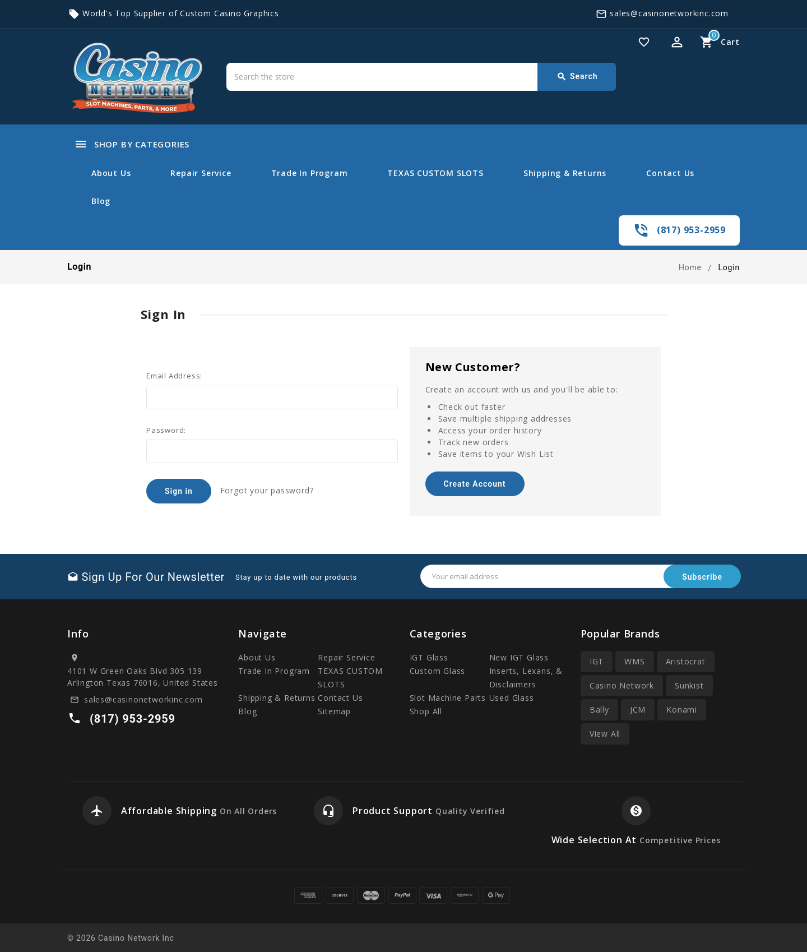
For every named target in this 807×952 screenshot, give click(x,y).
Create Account (474, 483)
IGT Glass (429, 657)
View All (605, 733)
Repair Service (200, 173)
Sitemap (334, 711)
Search (577, 76)
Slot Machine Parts (448, 697)
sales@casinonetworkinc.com (669, 13)
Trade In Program (309, 173)
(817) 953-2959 (691, 230)
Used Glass (511, 697)
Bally (599, 709)
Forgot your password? (267, 490)
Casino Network (622, 685)
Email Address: (174, 376)
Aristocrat (686, 661)
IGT (597, 661)
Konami (681, 709)
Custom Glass (438, 671)
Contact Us (670, 173)
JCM (638, 709)
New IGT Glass (519, 657)
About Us (111, 173)
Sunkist (689, 685)
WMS (634, 661)
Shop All (426, 711)
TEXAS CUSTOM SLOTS (435, 173)
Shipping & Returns (564, 173)
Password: (166, 430)
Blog (100, 201)
